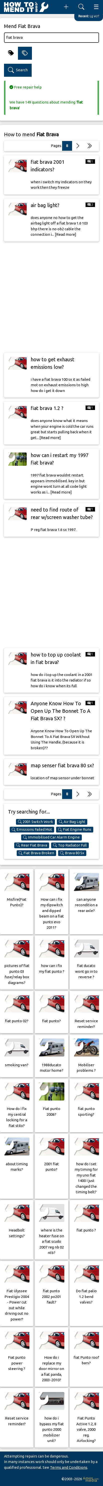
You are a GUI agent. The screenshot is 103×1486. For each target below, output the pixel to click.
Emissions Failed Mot (32, 829)
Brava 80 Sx (72, 853)
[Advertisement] (51, 297)
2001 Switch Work (35, 822)
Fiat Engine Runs (74, 829)
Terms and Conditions (68, 1467)
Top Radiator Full (70, 845)
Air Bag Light (72, 822)
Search (18, 70)
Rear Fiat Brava (31, 845)
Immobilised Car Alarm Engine (51, 837)
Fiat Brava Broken (36, 853)
